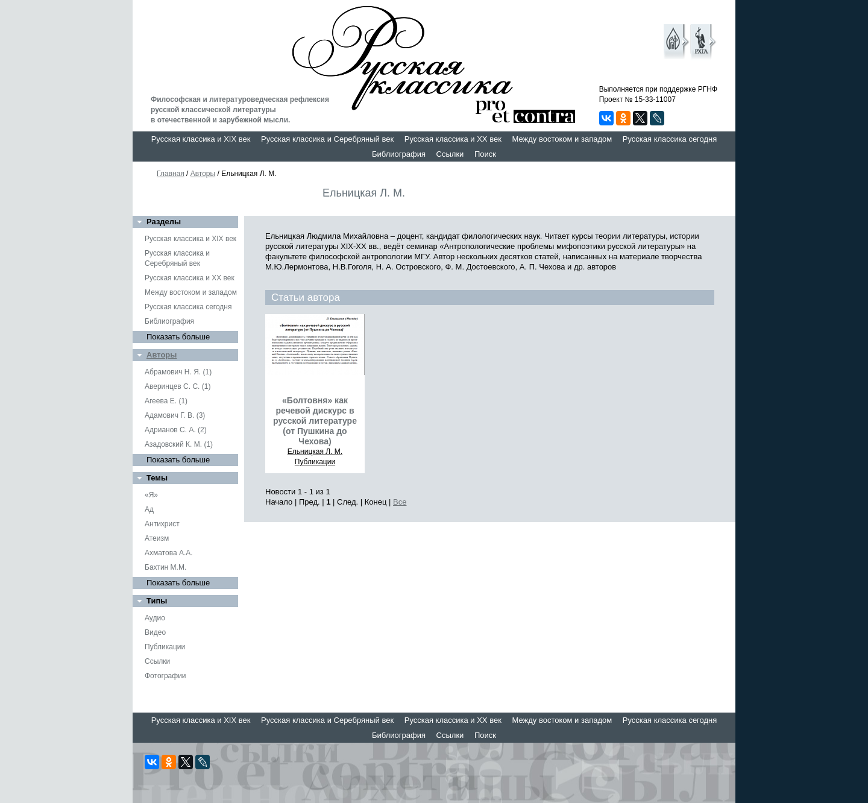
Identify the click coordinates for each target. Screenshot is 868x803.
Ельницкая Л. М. (315, 451)
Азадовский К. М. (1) (179, 444)
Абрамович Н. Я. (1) (178, 372)
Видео (155, 632)
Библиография (399, 154)
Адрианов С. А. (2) (176, 430)
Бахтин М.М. (165, 567)
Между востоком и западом (562, 138)
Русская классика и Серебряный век (327, 138)
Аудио (155, 618)
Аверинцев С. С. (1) (177, 386)
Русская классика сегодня (670, 138)
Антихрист (162, 524)
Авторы (202, 173)
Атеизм (157, 538)
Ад (149, 509)
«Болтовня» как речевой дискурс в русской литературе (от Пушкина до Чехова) (315, 420)
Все (399, 501)
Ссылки (450, 154)
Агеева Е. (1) (166, 401)
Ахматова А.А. (169, 553)
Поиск (485, 154)
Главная (170, 173)
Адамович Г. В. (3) (175, 415)
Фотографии (165, 676)
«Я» (151, 495)
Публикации (165, 647)
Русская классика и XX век (453, 138)
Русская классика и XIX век (201, 138)
